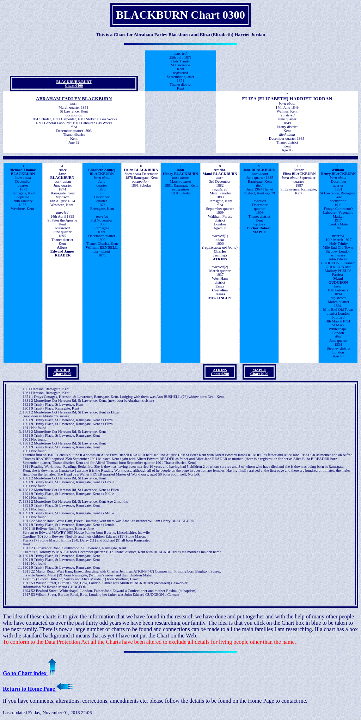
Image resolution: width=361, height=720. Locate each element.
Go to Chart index (29, 673)
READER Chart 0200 (62, 372)
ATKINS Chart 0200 (220, 372)
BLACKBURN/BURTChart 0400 (73, 83)
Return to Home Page (38, 689)
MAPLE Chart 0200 (259, 372)
